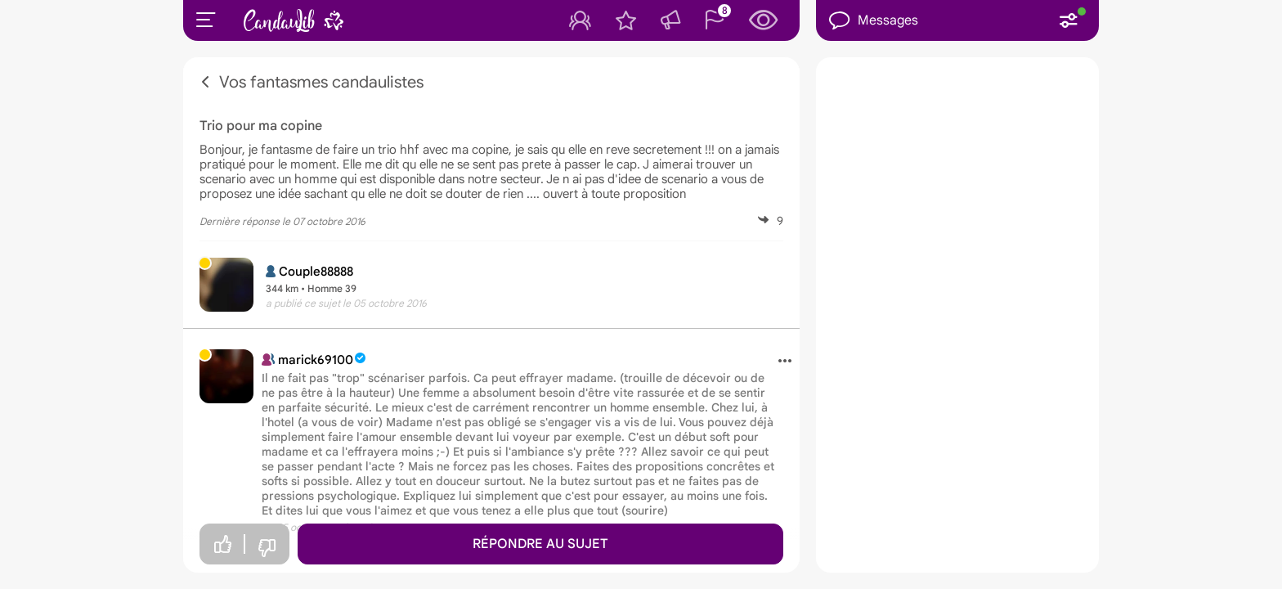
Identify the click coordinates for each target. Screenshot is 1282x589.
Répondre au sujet (540, 544)
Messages (873, 21)
